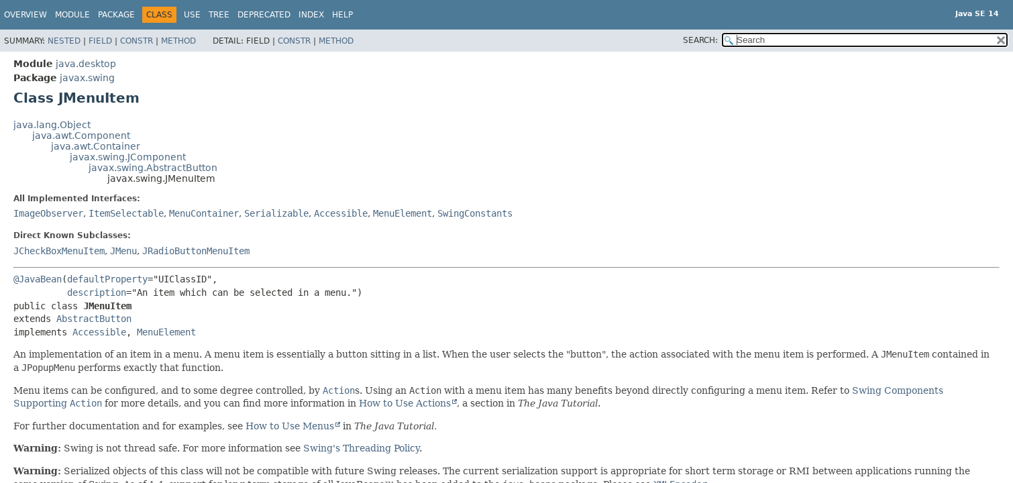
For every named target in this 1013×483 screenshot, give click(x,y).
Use (192, 14)
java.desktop (86, 63)
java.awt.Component (81, 135)
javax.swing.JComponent (128, 157)
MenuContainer (204, 213)
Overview (25, 14)
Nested (64, 41)
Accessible (341, 213)
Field (100, 41)
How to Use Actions (405, 403)
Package (116, 14)
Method (178, 41)
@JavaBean (37, 279)
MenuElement (402, 213)
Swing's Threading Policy (361, 448)
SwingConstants (475, 213)
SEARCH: (700, 40)
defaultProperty (107, 279)
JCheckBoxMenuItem (59, 251)
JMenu (123, 251)
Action (339, 390)
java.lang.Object (52, 124)
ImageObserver (48, 213)
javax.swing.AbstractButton (153, 167)
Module (72, 14)
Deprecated (263, 14)
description (96, 292)
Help (342, 14)
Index (311, 14)
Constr (136, 41)
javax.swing (87, 77)
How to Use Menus (290, 426)
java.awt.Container (95, 146)
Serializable (276, 213)
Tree (219, 14)
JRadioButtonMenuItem (196, 251)
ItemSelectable (126, 213)
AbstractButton (93, 318)
